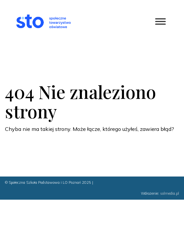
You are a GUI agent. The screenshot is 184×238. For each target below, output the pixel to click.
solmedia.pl (169, 193)
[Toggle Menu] (160, 21)
